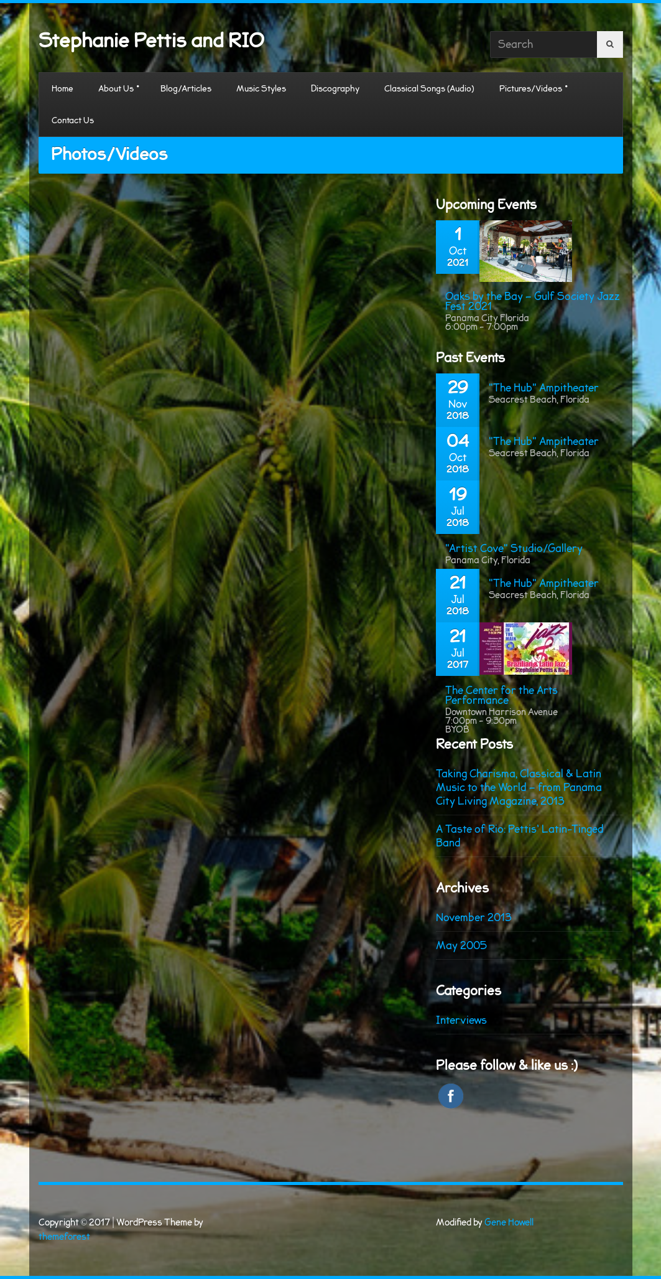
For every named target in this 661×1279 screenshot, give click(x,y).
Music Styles (261, 88)
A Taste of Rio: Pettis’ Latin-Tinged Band (520, 836)
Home (62, 88)
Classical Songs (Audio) (429, 88)
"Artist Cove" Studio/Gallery (514, 548)
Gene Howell (509, 1223)
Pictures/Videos (530, 88)
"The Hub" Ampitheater (544, 388)
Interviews (461, 1020)
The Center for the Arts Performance (501, 695)
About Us (116, 88)
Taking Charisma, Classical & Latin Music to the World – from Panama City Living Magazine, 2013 (519, 787)
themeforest (64, 1237)
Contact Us (73, 120)
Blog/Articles (185, 88)
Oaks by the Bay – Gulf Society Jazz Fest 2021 (532, 301)
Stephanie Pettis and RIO (151, 41)
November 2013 (474, 917)
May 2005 (461, 945)
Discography (335, 88)
